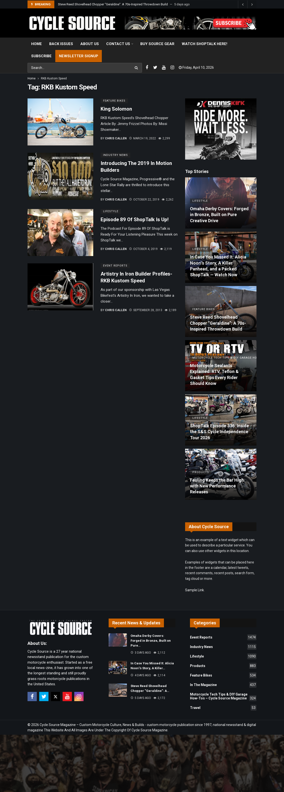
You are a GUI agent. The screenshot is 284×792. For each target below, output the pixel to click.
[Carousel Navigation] (247, 4)
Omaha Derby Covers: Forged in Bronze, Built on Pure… (151, 640)
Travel (223, 708)
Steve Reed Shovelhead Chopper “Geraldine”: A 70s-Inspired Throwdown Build (113, 4)
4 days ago (141, 675)
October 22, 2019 (144, 199)
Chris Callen (116, 138)
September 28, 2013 (145, 310)
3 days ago (141, 652)
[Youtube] (164, 67)
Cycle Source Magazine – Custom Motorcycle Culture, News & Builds (92, 725)
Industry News (115, 155)
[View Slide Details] (190, 23)
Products (223, 666)
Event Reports (115, 265)
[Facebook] (147, 67)
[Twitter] (155, 67)
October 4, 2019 (143, 249)
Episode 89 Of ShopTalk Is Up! (135, 219)
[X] (55, 696)
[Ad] (220, 129)
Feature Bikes (114, 100)
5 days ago (141, 698)
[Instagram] (172, 67)
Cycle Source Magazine (150, 730)
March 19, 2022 (142, 138)
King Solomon (116, 109)
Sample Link (194, 590)
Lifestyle (110, 211)
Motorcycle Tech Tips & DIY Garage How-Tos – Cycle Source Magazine (223, 696)
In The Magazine (223, 685)
